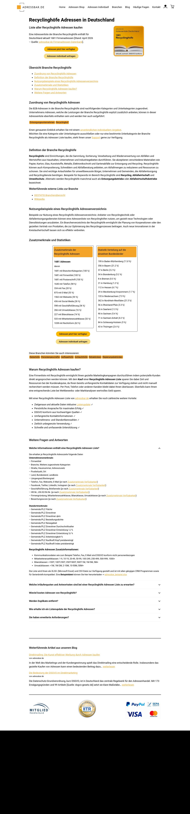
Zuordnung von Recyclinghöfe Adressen (55, 73)
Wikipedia (39, 199)
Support (96, 137)
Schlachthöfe (81, 357)
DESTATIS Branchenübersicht (49, 195)
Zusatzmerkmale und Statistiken (51, 85)
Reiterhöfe (35, 357)
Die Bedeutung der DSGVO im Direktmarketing (53, 672)
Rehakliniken (95, 357)
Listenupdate (84, 404)
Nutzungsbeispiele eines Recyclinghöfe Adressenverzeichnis (66, 81)
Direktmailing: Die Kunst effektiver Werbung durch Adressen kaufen (64, 654)
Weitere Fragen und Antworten (50, 92)
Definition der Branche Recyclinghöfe (53, 77)
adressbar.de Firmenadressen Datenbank (60, 42)
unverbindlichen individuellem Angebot (100, 129)
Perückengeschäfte (50, 357)
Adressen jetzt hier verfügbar (61, 49)
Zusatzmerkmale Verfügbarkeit (82, 482)
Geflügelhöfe (67, 357)
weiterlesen (109, 666)
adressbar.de (82, 398)
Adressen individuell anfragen (61, 56)
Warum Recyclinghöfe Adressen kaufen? (55, 88)
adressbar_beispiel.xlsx (116, 574)
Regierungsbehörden (112, 357)
